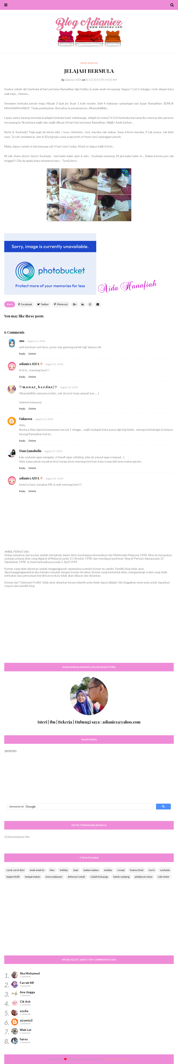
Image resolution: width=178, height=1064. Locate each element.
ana (21, 341)
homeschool (136, 870)
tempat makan (32, 876)
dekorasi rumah (76, 876)
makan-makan (91, 870)
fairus (24, 1039)
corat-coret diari (15, 870)
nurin (152, 870)
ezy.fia (24, 1011)
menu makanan (54, 876)
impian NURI (13, 876)
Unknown (25, 419)
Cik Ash (25, 1001)
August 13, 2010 (69, 387)
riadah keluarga (99, 876)
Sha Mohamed (30, 973)
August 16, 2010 (54, 478)
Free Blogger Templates (117, 1059)
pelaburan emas (143, 876)
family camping (121, 876)
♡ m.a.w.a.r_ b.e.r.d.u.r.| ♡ (38, 387)
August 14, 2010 (53, 451)
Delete (32, 353)
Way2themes (78, 1059)
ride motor (163, 876)
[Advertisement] (89, 629)
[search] (79, 807)
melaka (108, 870)
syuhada (165, 870)
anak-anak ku (37, 870)
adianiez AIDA (73, 79)
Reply (22, 353)
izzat (75, 870)
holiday (64, 870)
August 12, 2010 (36, 341)
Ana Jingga (27, 992)
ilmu (52, 870)
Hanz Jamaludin (30, 451)
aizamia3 (26, 1020)
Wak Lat (26, 1030)
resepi (121, 870)
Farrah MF (27, 982)
